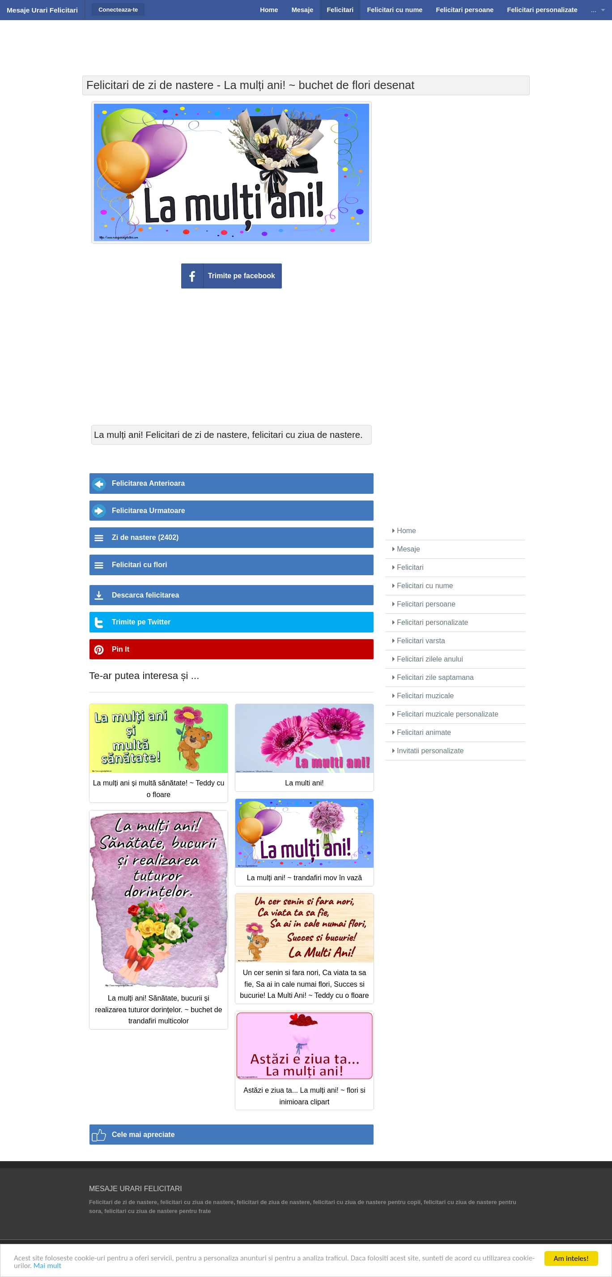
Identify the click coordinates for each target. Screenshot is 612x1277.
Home (404, 531)
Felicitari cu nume (422, 586)
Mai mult (48, 1266)
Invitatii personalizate (428, 751)
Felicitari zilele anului (427, 659)
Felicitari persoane (423, 604)
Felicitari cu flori (139, 564)
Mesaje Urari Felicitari (42, 10)
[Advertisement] (306, 42)
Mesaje (406, 549)
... (593, 9)
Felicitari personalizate (430, 622)
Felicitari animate (421, 732)
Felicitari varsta (418, 641)
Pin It (120, 649)
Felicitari (408, 567)
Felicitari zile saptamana (433, 677)
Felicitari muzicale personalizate (445, 714)
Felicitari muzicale (423, 696)
